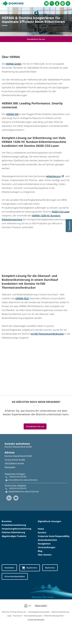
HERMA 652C (22, 298)
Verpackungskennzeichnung (16, 528)
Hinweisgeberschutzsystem (39, 612)
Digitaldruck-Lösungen (49, 521)
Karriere (42, 532)
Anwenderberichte (47, 540)
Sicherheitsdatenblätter (14, 576)
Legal (9, 615)
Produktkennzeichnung (14, 525)
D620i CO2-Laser (61, 211)
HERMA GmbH (13, 63)
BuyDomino (29, 567)
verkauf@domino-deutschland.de (22, 480)
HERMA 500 (12, 114)
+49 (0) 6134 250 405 (17, 476)
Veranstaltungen (46, 547)
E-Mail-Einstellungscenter (54, 615)
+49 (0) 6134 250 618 (17, 488)
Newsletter (9, 567)
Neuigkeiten (44, 543)
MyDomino (50, 567)
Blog (40, 551)
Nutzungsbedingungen (33, 615)
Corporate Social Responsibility (53, 536)
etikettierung (53, 176)
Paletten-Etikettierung (13, 532)
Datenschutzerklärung (60, 612)
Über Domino (44, 554)
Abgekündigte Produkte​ (14, 536)
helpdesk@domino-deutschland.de (23, 491)
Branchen (7, 521)
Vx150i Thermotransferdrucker (47, 333)
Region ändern (41, 605)
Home (41, 528)
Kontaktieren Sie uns (36, 39)
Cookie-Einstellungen (36, 619)
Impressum (17, 615)
